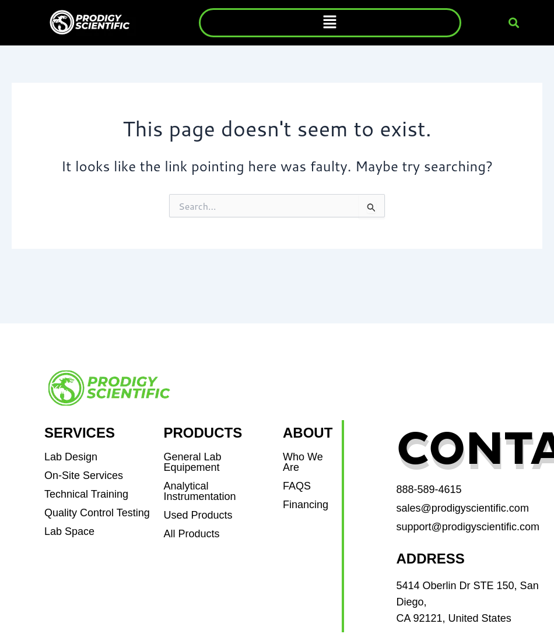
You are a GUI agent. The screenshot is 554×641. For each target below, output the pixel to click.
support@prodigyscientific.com (468, 527)
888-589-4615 (429, 489)
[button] (330, 22)
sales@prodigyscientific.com (463, 508)
